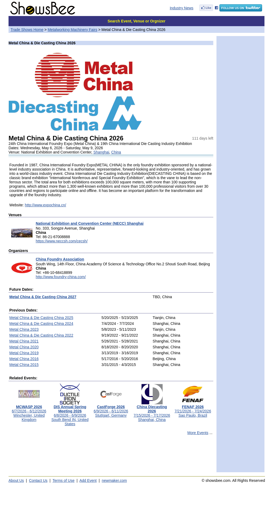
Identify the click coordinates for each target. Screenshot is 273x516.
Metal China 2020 (24, 347)
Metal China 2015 (24, 365)
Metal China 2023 (24, 329)
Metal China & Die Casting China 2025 (41, 318)
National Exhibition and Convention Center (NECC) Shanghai (89, 223)
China (116, 152)
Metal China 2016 (24, 359)
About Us (16, 480)
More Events (197, 433)
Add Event (88, 480)
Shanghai (101, 152)
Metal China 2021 (24, 341)
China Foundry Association (60, 259)
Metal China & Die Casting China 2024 (41, 323)
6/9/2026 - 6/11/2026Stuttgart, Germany (111, 409)
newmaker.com (114, 480)
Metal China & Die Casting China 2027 (42, 297)
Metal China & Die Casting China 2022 (41, 335)
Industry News (182, 8)
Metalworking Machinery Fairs (72, 29)
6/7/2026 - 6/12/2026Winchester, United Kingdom (29, 411)
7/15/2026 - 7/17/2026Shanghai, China (152, 411)
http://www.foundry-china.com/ (61, 277)
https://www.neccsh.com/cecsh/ (62, 241)
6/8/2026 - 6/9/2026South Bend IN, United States (70, 413)
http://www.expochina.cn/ (45, 205)
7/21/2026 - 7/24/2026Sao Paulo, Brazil (193, 409)
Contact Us (38, 480)
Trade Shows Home (27, 29)
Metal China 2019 (24, 353)
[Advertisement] (111, 456)
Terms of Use (63, 480)
